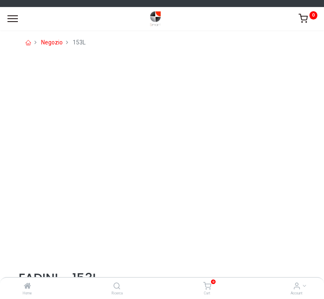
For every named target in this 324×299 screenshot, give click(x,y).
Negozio (52, 42)
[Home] (27, 286)
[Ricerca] (117, 286)
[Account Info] (297, 286)
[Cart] (207, 286)
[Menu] (13, 19)
